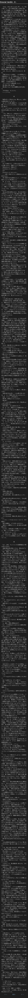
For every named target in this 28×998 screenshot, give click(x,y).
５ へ (22, 994)
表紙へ (14, 994)
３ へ (5, 994)
